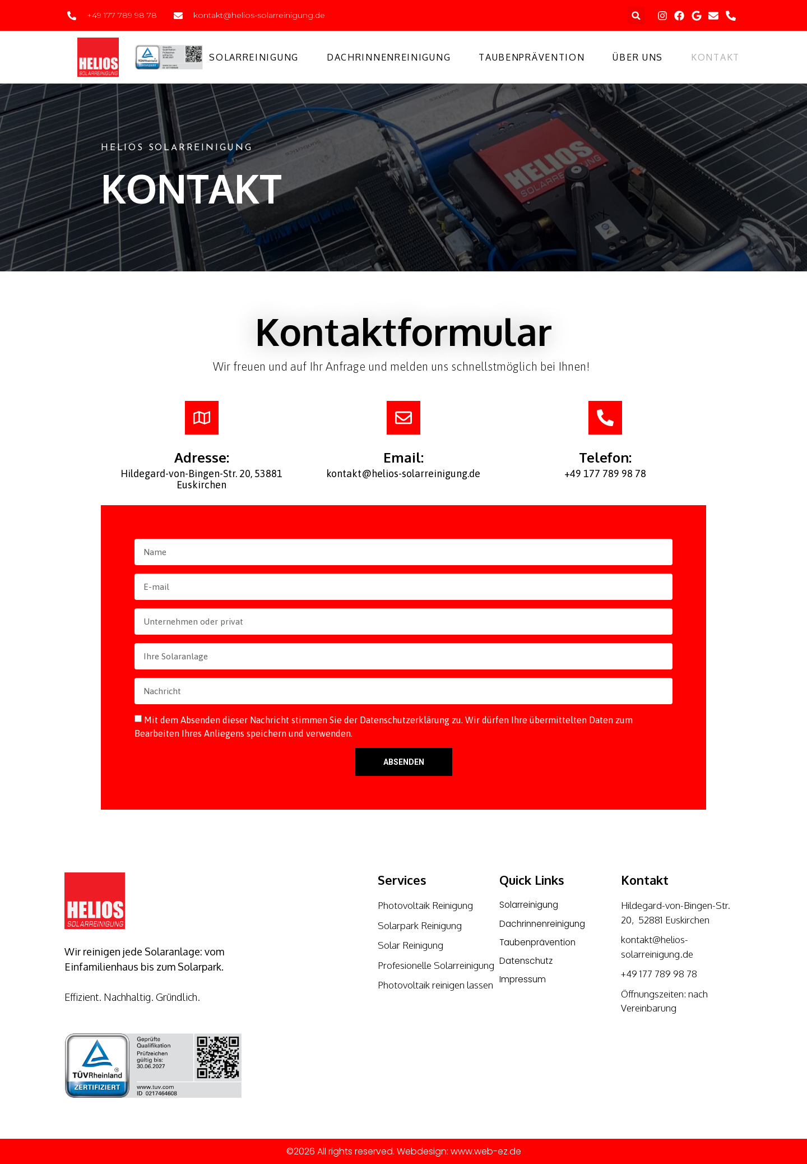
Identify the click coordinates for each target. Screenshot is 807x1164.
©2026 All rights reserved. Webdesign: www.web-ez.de (403, 1151)
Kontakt (715, 57)
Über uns (638, 57)
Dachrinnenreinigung (389, 57)
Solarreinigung (254, 57)
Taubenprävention (532, 57)
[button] (636, 15)
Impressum (523, 980)
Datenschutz (527, 961)
